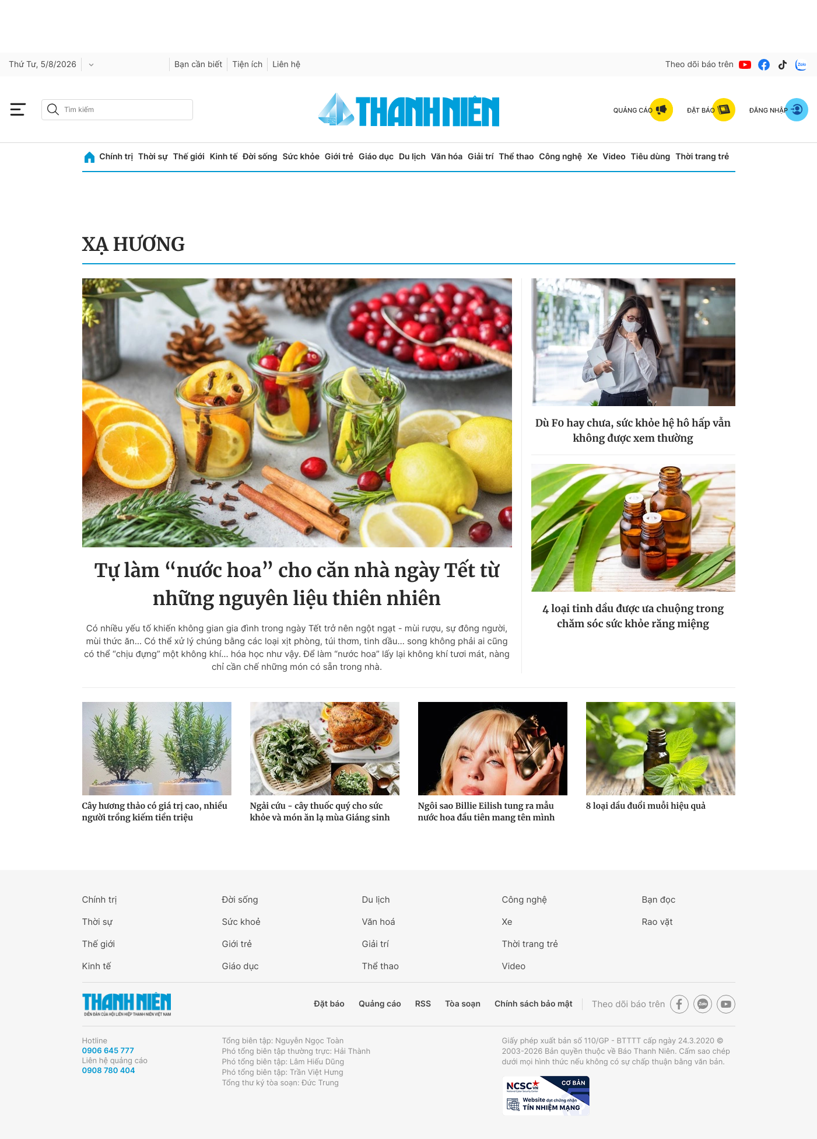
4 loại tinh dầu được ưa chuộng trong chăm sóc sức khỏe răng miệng (633, 616)
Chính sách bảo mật (534, 1004)
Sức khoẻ (241, 921)
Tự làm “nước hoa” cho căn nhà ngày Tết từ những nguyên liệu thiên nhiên (297, 584)
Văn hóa (447, 157)
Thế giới (189, 157)
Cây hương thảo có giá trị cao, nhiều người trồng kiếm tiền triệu (154, 812)
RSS (423, 1004)
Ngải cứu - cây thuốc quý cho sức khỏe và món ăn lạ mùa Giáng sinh (320, 812)
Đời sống (260, 157)
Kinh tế (224, 157)
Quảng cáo (380, 1004)
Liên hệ (286, 64)
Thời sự (153, 157)
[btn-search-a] (53, 109)
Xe (592, 157)
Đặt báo (329, 1004)
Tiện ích (247, 64)
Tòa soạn (463, 1004)
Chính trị (116, 157)
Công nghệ (560, 157)
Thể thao (516, 157)
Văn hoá (378, 921)
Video (613, 157)
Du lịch (412, 157)
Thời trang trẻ (702, 157)
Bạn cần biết (198, 64)
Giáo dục (376, 157)
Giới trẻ (339, 157)
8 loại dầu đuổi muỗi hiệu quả (646, 806)
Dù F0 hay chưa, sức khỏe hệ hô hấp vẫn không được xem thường (633, 431)
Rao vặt (657, 921)
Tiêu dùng (651, 157)
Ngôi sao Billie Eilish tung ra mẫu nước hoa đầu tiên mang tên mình (486, 812)
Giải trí (480, 157)
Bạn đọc (659, 899)
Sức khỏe (301, 157)
